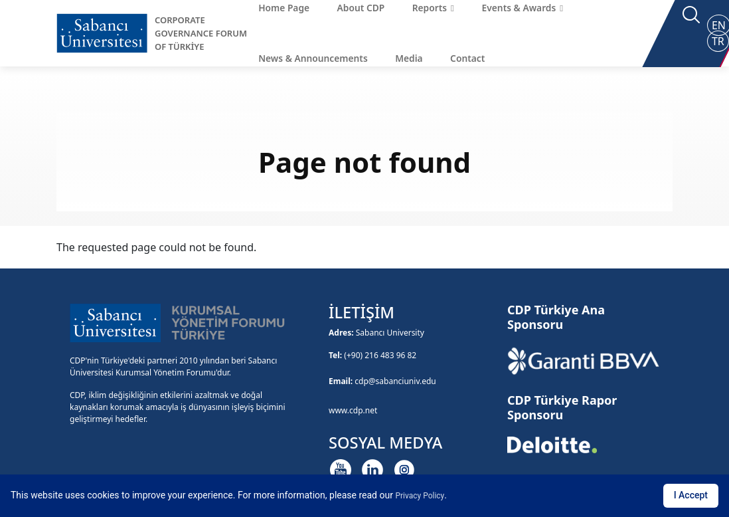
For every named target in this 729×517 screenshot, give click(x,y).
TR (718, 41)
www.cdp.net (353, 410)
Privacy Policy (419, 495)
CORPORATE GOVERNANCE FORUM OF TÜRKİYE (201, 33)
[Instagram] (404, 470)
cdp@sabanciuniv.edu (395, 381)
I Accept (691, 495)
